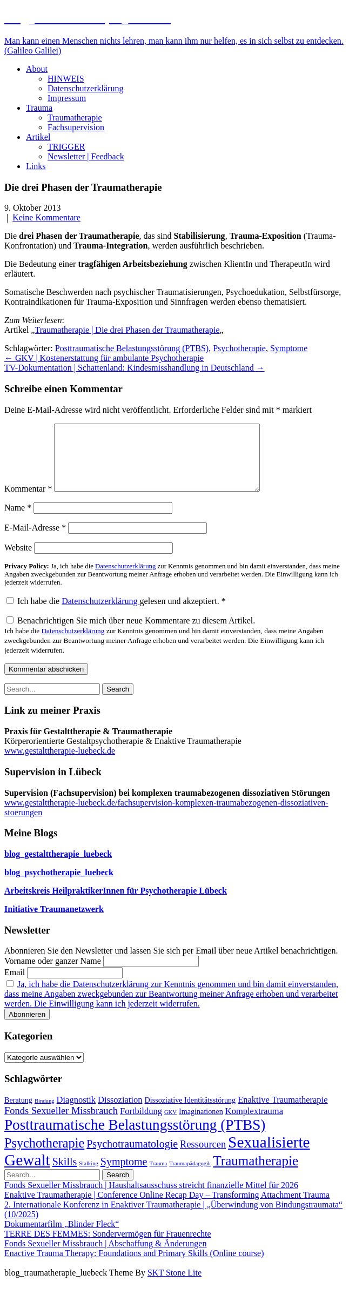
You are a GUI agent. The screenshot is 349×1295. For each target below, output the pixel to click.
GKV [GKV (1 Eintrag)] (170, 1125)
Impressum (67, 98)
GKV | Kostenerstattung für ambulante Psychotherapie (104, 358)
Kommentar (28, 501)
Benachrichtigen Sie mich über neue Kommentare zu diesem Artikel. (164, 648)
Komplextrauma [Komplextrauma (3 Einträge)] (254, 1124)
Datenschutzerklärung (85, 88)
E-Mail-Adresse (35, 540)
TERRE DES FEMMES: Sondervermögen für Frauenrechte (107, 1246)
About (37, 68)
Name (17, 520)
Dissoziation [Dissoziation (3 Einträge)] (120, 1113)
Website (18, 560)
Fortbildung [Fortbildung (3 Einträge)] (141, 1124)
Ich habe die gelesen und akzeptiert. (116, 614)
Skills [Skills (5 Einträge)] (64, 1174)
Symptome (288, 348)
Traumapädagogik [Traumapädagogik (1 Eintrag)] (190, 1176)
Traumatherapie (75, 117)
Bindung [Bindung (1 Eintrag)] (45, 1114)
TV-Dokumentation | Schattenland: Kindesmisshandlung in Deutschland (134, 367)
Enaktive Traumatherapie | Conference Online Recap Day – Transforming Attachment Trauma (167, 1207)
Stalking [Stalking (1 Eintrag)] (88, 1176)
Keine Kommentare (46, 217)
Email (14, 985)
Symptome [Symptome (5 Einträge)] (123, 1174)
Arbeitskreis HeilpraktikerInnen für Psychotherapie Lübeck (115, 903)
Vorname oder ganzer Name (52, 973)
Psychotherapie (239, 348)
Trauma (39, 107)
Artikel (38, 137)
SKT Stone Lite (174, 1285)
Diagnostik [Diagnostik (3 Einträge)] (76, 1113)
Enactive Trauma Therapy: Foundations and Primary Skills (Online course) (134, 1266)
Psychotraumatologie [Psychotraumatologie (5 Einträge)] (132, 1157)
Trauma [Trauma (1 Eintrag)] (158, 1176)
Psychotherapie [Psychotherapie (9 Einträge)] (44, 1156)
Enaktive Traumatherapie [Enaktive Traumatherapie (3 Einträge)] (282, 1113)
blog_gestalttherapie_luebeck (58, 866)
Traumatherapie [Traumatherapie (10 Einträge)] (255, 1173)
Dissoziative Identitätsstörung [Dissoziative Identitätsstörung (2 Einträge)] (190, 1113)
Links (35, 166)
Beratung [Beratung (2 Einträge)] (18, 1113)
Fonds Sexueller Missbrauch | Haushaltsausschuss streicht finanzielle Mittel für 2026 (151, 1198)
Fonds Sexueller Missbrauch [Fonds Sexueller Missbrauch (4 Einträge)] (61, 1123)
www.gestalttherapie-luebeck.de (59, 763)
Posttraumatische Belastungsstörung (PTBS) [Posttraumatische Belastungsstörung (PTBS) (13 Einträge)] (134, 1138)
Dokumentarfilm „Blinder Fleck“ (61, 1237)
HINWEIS (66, 78)
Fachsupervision (76, 127)
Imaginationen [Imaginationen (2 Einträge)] (201, 1124)
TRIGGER (66, 146)
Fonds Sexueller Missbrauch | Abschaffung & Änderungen (105, 1256)
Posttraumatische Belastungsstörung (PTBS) (132, 348)
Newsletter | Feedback (86, 156)
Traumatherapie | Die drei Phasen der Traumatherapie (127, 329)
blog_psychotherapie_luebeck (58, 885)
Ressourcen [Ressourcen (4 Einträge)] (203, 1157)
